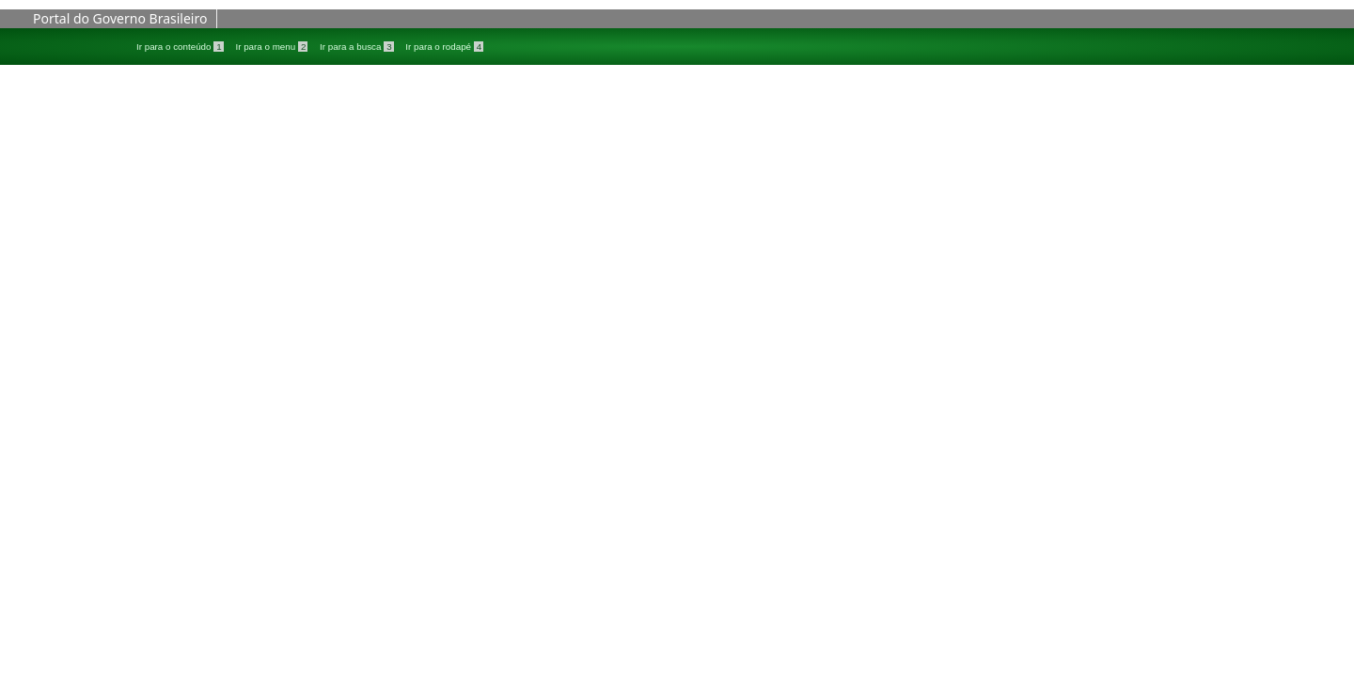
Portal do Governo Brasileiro (120, 18)
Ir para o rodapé (444, 46)
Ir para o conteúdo (181, 46)
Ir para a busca (358, 46)
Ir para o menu (272, 46)
